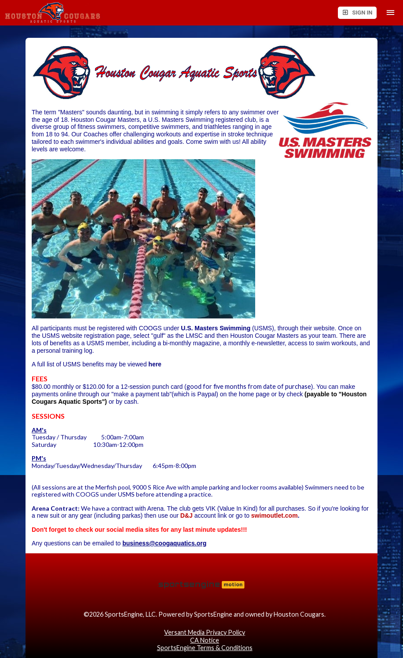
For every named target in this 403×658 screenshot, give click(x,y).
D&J (186, 515)
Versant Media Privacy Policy (204, 632)
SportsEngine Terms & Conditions (205, 647)
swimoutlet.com (274, 515)
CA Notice (204, 640)
